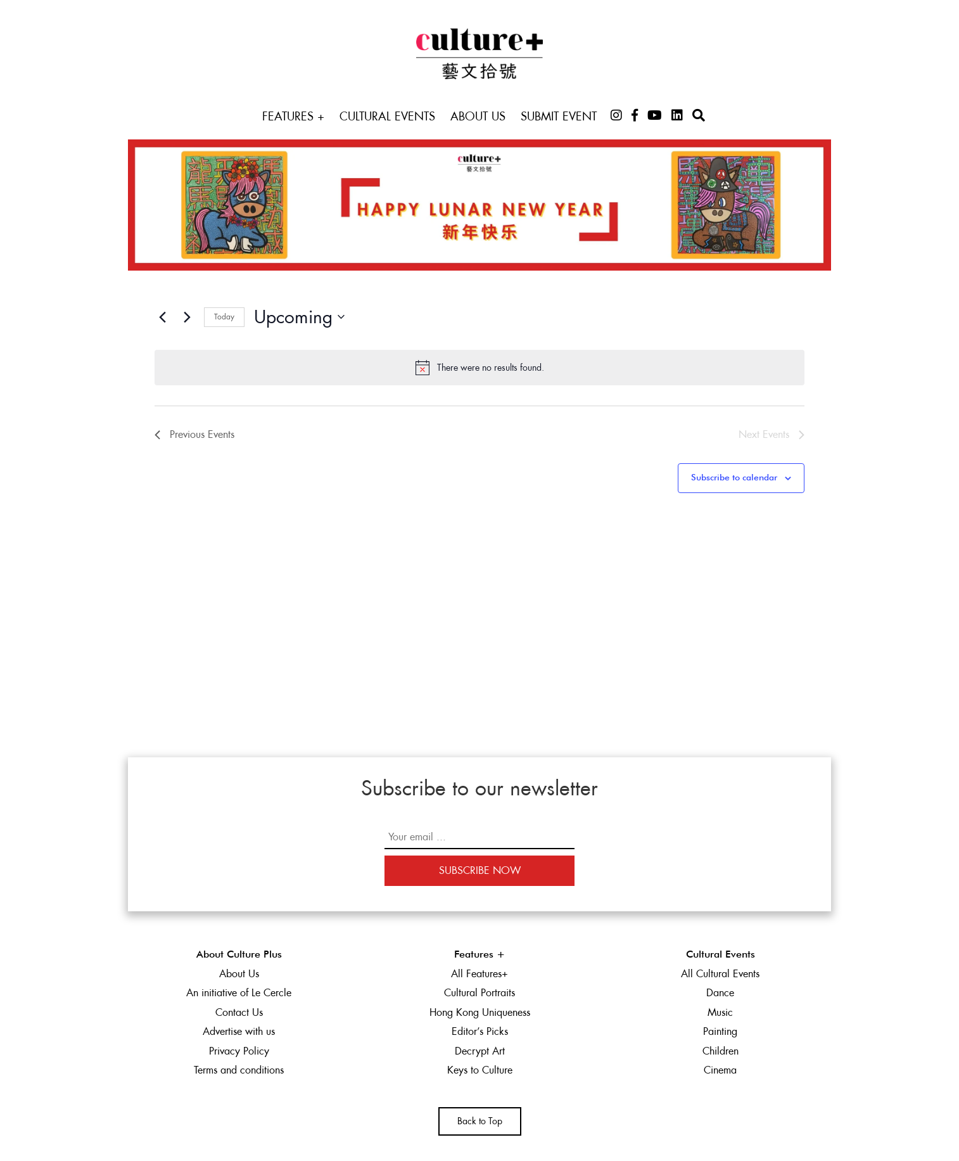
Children (720, 1051)
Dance (720, 992)
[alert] (479, 367)
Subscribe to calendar (734, 477)
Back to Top (479, 1121)
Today (224, 317)
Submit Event (559, 116)
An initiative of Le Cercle (238, 992)
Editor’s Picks (480, 1031)
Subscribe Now (480, 870)
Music (720, 1012)
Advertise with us (239, 1031)
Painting (720, 1031)
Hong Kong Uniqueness (479, 1012)
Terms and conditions (239, 1070)
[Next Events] (186, 316)
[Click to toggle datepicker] (299, 317)
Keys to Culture (479, 1070)
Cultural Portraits (479, 992)
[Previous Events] (162, 316)
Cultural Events (387, 116)
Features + (293, 116)
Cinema (720, 1070)
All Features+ (479, 973)
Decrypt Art (480, 1051)
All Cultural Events (720, 973)
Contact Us (239, 1012)
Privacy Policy (239, 1051)
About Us (477, 116)
